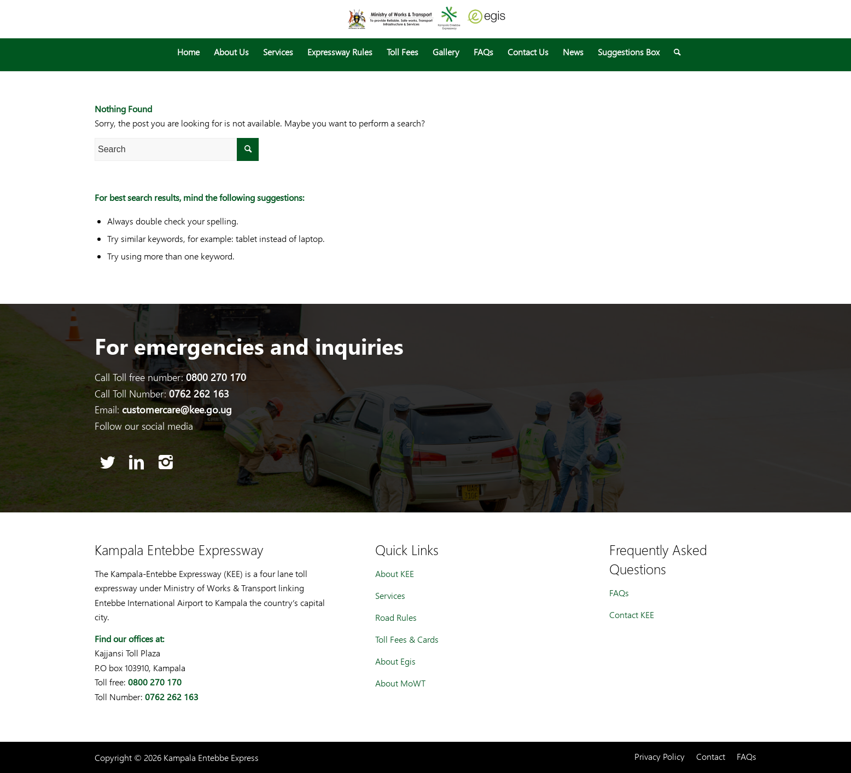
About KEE (394, 573)
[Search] (674, 52)
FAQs (619, 592)
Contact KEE (631, 614)
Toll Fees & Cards (407, 639)
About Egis (395, 661)
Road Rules (396, 617)
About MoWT (400, 683)
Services (390, 595)
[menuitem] (188, 52)
